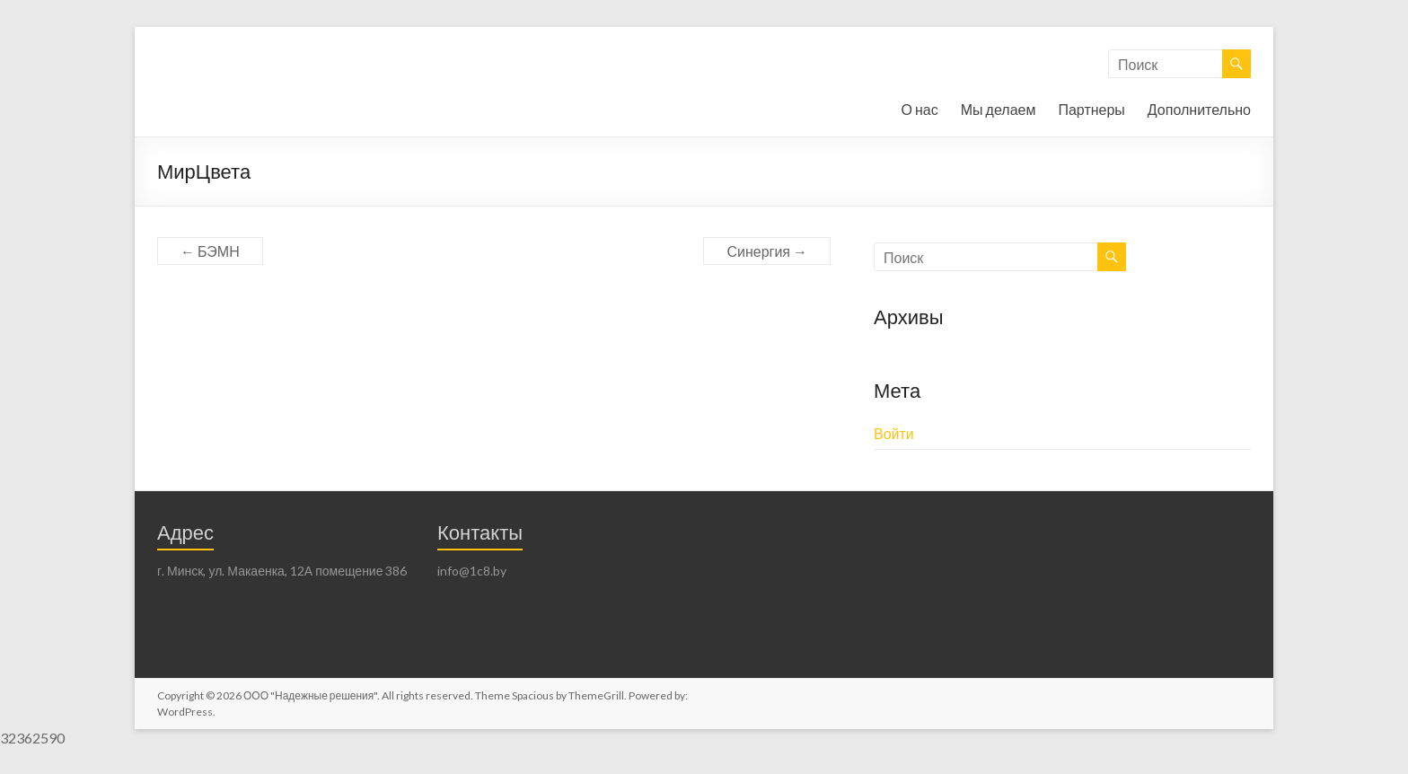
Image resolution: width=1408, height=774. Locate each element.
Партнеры (1091, 109)
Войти (894, 433)
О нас (920, 109)
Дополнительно (1199, 109)
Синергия (766, 250)
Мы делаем (998, 109)
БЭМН (210, 250)
